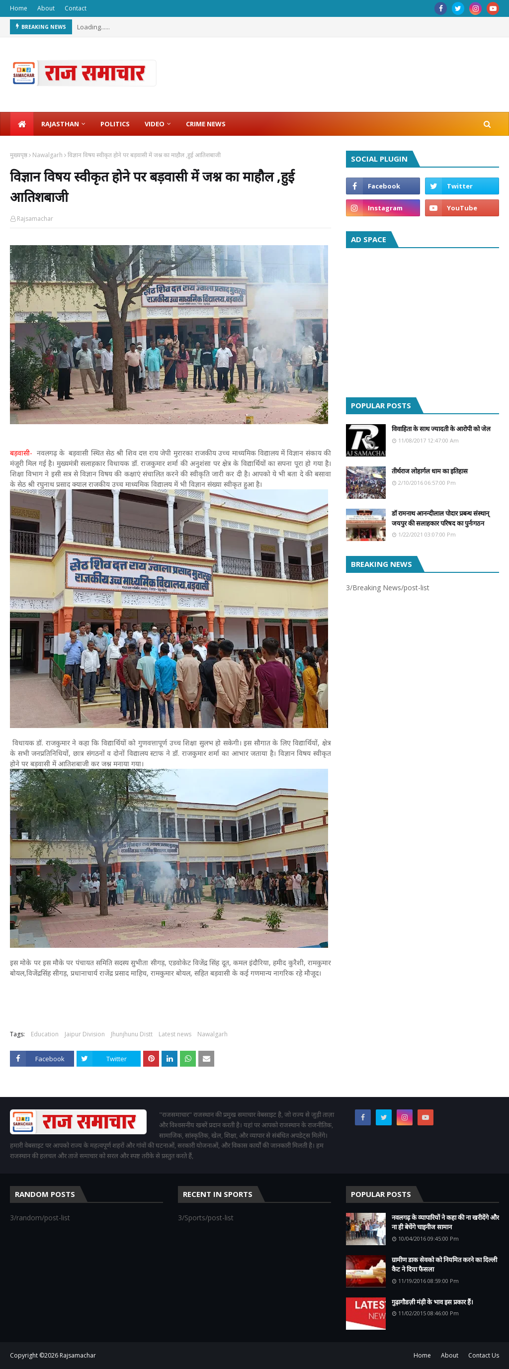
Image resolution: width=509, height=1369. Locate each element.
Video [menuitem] (155, 123)
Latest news (175, 1034)
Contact (75, 8)
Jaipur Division (85, 1034)
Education (45, 1034)
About (46, 8)
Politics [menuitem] (115, 123)
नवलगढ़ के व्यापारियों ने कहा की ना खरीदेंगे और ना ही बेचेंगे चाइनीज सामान (445, 1222)
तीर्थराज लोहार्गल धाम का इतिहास (430, 470)
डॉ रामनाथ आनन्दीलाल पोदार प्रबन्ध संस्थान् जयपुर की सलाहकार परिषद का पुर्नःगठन (440, 518)
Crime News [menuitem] (206, 123)
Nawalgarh (47, 155)
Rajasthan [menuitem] (60, 123)
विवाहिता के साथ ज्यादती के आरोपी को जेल (441, 428)
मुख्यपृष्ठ (18, 155)
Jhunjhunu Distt (132, 1034)
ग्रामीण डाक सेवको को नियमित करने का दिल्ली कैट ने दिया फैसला (444, 1264)
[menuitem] (22, 124)
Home (18, 8)
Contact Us (483, 1355)
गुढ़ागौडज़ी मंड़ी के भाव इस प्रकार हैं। (432, 1301)
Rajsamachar (35, 218)
